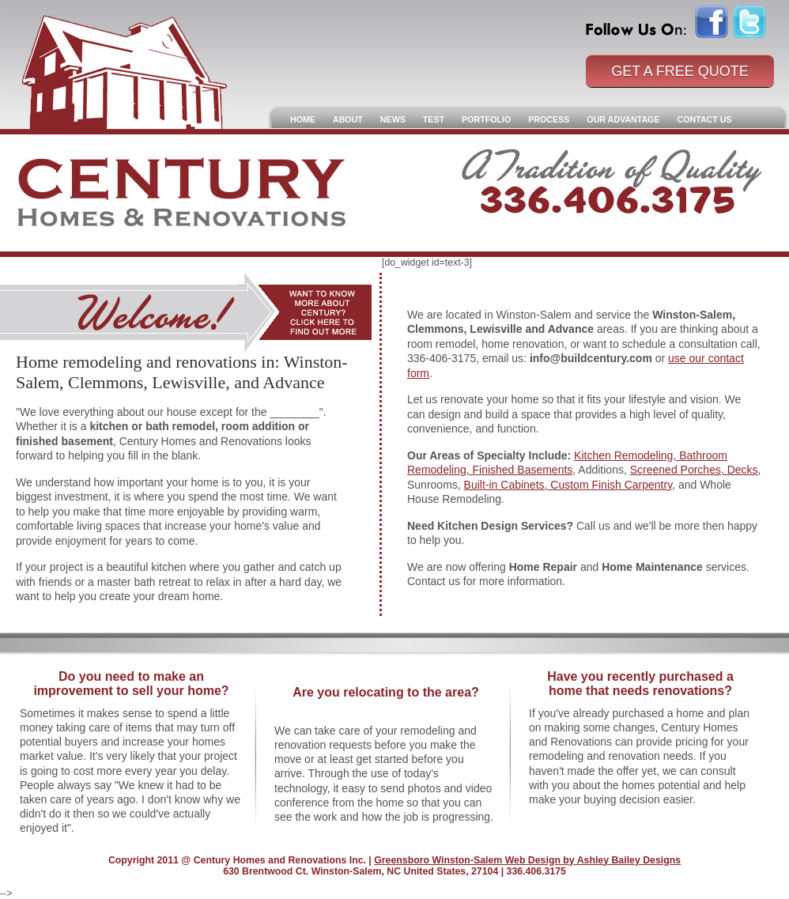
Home (302, 119)
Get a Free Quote (680, 71)
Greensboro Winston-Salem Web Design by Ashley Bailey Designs (527, 860)
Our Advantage (623, 119)
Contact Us (705, 119)
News (393, 119)
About (348, 119)
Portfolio (486, 119)
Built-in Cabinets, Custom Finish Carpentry (568, 484)
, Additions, (600, 469)
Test (433, 119)
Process (548, 119)
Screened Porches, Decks (694, 469)
